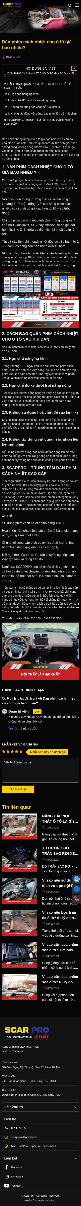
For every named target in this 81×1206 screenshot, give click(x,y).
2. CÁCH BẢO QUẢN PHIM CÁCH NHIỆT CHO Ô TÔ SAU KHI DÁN (37, 86)
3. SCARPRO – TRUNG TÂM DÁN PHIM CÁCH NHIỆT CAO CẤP (38, 122)
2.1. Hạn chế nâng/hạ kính (22, 94)
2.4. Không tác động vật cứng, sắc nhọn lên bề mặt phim (41, 113)
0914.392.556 (19, 1128)
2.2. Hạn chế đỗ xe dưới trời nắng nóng (30, 100)
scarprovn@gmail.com (24, 1137)
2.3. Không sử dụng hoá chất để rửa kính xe (33, 107)
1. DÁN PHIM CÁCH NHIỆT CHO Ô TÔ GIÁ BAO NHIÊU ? (39, 75)
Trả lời (12, 728)
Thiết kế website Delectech (40, 1200)
